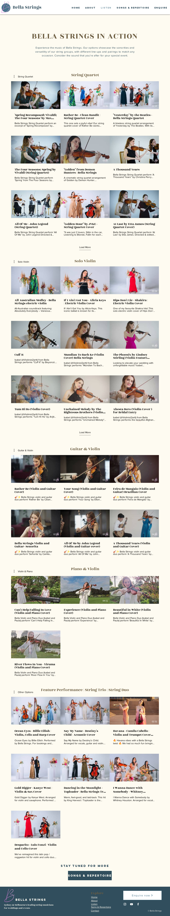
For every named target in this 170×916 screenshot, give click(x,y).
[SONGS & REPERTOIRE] (90, 875)
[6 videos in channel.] (85, 505)
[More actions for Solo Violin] (21, 261)
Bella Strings (27, 7)
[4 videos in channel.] (85, 626)
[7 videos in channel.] (85, 778)
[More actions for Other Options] (23, 692)
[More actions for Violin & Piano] (23, 571)
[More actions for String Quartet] (23, 76)
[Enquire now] (142, 895)
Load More (85, 247)
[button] (23, 76)
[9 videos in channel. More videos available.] (85, 159)
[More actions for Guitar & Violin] (23, 450)
